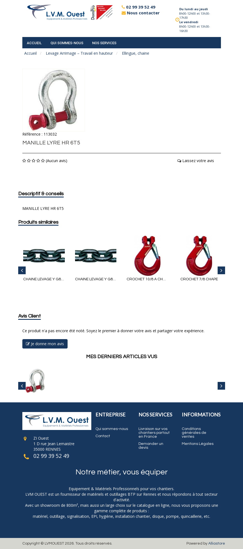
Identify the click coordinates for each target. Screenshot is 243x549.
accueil (34, 43)
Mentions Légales (197, 444)
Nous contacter (141, 12)
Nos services (104, 43)
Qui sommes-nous (66, 43)
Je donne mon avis (45, 343)
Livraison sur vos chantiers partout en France (154, 433)
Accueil (30, 53)
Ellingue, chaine (135, 53)
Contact (102, 436)
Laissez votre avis (195, 160)
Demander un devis (150, 446)
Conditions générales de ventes (194, 433)
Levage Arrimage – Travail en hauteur (79, 53)
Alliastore (216, 543)
